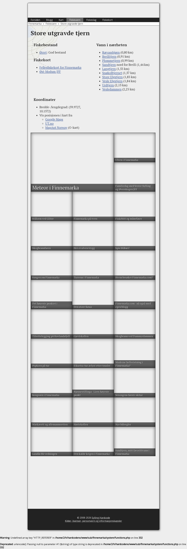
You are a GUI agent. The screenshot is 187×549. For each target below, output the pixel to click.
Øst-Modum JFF (50, 71)
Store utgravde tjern (72, 23)
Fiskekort (107, 19)
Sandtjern (109, 65)
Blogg (49, 19)
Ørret (43, 52)
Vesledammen (112, 89)
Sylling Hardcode (101, 517)
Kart (61, 19)
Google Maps (54, 119)
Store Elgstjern (112, 77)
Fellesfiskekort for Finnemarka (60, 67)
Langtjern (109, 69)
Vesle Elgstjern (112, 81)
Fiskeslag (91, 19)
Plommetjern (111, 60)
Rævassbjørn (111, 52)
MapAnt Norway (56, 127)
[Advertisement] (62, 85)
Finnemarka (34, 23)
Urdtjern (108, 85)
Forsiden (35, 19)
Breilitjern (109, 56)
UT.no (49, 123)
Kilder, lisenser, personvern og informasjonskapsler (93, 521)
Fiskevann (74, 19)
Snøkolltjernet (112, 73)
